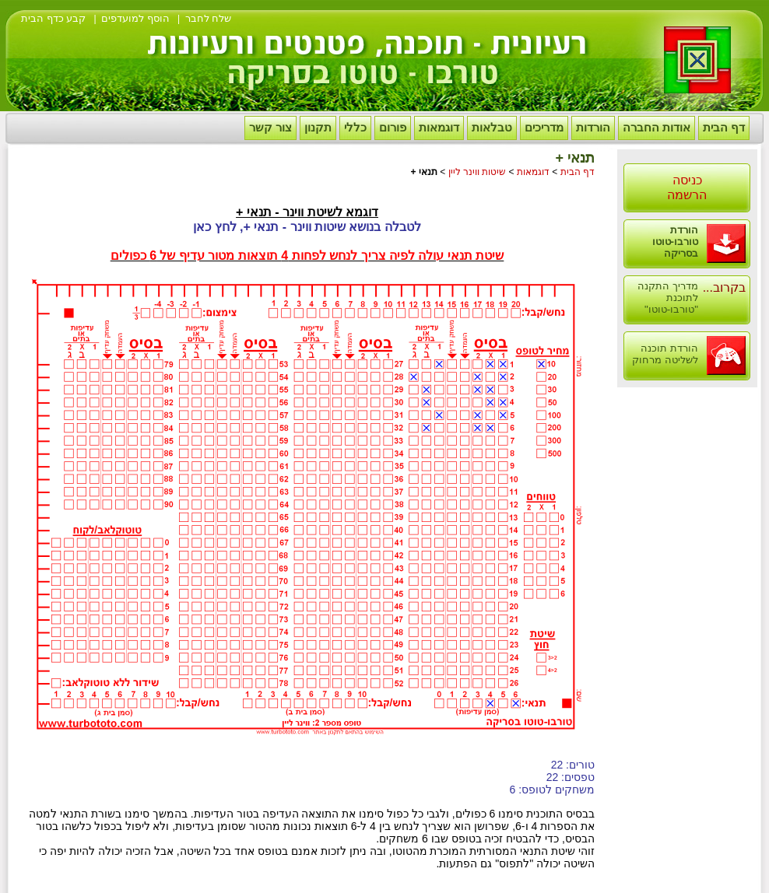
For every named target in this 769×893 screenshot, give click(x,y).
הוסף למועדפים (135, 18)
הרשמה (687, 194)
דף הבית (724, 127)
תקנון (318, 127)
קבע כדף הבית (53, 18)
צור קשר (270, 127)
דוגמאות (439, 127)
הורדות (593, 127)
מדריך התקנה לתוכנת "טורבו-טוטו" (667, 297)
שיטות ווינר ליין (477, 171)
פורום (392, 127)
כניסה (687, 180)
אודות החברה (656, 127)
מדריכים (544, 127)
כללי (355, 127)
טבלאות (492, 127)
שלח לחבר (208, 18)
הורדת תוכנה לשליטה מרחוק (665, 354)
